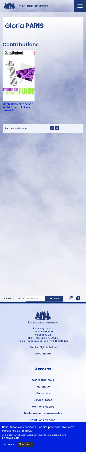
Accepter (9, 445)
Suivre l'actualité (14, 299)
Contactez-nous (43, 380)
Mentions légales (43, 407)
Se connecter (43, 353)
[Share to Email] (57, 128)
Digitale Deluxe (48, 347)
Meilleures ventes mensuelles (43, 413)
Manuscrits (43, 393)
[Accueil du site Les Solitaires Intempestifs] (43, 6)
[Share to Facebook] (52, 128)
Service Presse (43, 400)
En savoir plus (10, 439)
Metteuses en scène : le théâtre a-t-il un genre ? (18, 107)
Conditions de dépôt (43, 420)
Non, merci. (25, 445)
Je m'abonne (54, 298)
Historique (43, 386)
